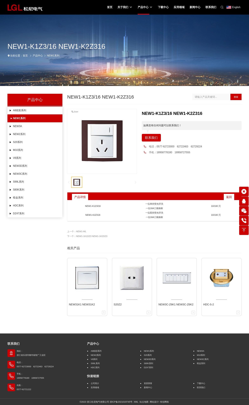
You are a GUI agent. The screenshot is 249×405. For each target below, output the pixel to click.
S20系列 (18, 142)
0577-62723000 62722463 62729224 (179, 146)
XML (136, 402)
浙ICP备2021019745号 (121, 402)
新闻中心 (148, 387)
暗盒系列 (18, 197)
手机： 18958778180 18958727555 (30, 376)
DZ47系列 (18, 213)
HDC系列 (18, 205)
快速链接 (93, 376)
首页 (25, 55)
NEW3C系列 (20, 173)
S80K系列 (18, 189)
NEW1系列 (53, 55)
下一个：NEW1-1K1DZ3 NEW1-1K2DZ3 (87, 236)
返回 (229, 197)
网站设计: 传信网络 (159, 402)
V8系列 (17, 158)
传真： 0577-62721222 (24, 387)
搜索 (236, 97)
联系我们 (151, 137)
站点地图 (144, 402)
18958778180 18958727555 (173, 152)
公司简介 (95, 383)
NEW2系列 (19, 134)
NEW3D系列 (20, 166)
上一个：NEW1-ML (76, 231)
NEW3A (17, 126)
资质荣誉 (148, 383)
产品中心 (38, 55)
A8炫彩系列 (19, 110)
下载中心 (201, 383)
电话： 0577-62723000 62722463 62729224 (35, 364)
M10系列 (18, 150)
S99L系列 (18, 181)
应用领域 (95, 387)
